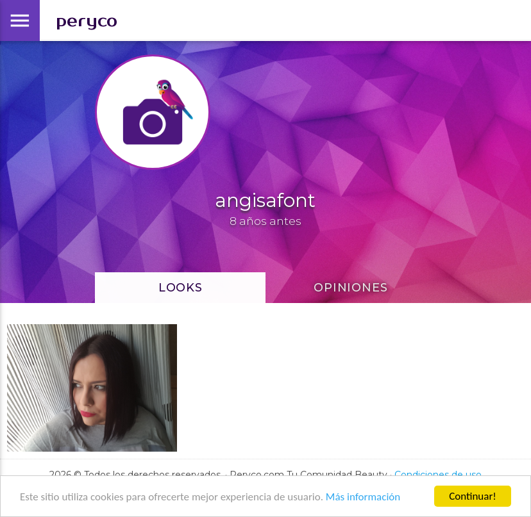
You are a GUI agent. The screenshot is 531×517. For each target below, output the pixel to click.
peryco (86, 21)
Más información (363, 497)
